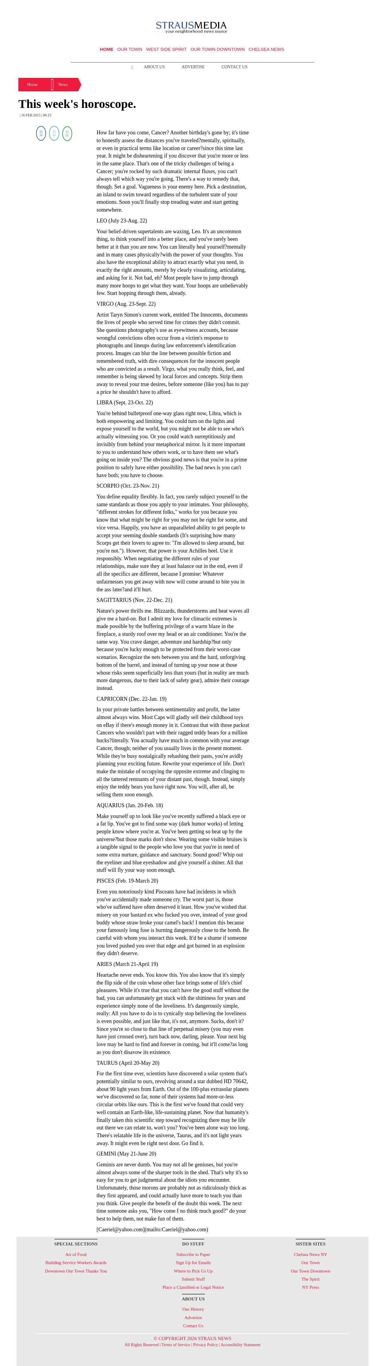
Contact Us (235, 67)
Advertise (193, 67)
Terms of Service (176, 1345)
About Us (154, 67)
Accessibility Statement (240, 1345)
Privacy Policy (205, 1345)
